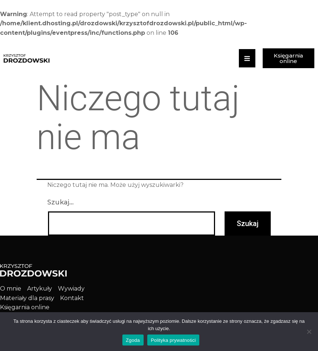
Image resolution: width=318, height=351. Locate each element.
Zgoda (133, 340)
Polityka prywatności (173, 340)
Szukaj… (60, 202)
